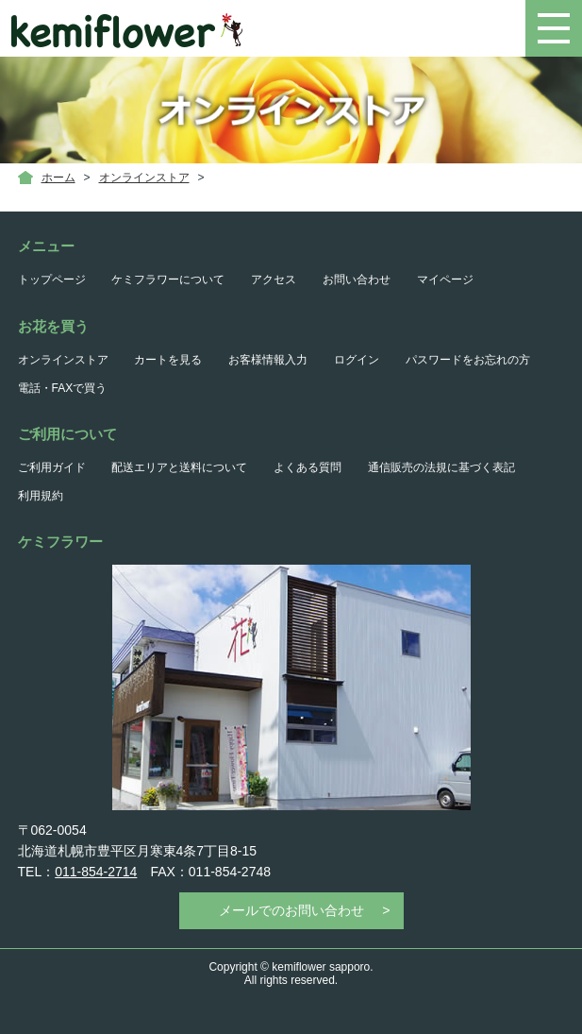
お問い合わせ (357, 279)
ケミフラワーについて (167, 279)
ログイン (356, 359)
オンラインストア (144, 177)
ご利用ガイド (52, 467)
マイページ (445, 279)
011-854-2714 (96, 871)
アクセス (273, 279)
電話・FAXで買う (63, 388)
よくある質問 (307, 467)
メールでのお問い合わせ (291, 910)
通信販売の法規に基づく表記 (441, 467)
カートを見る (168, 359)
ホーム (58, 177)
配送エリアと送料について (179, 467)
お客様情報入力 (268, 359)
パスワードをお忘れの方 (468, 359)
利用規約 (40, 495)
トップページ (52, 279)
